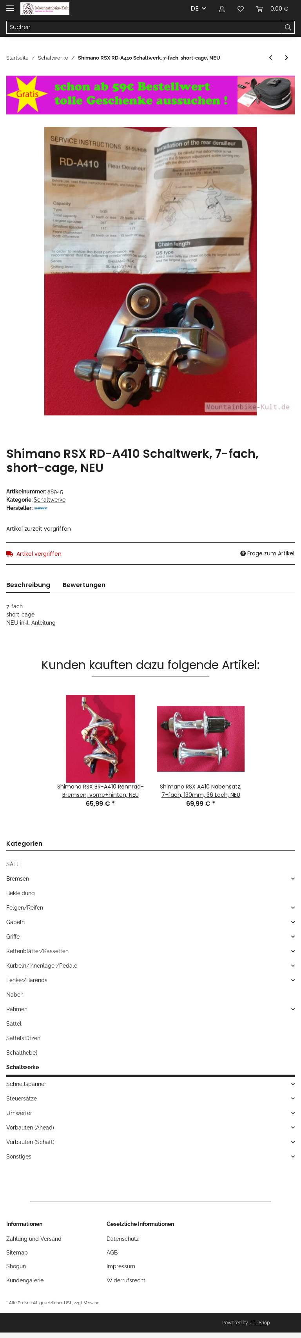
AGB (112, 1252)
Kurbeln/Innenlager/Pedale (41, 966)
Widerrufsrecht (126, 1280)
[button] (221, 8)
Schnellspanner (26, 1084)
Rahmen (16, 1009)
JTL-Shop (259, 1322)
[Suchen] (144, 27)
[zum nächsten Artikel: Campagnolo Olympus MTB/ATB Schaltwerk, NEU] (287, 57)
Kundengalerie (25, 1280)
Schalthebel (21, 1053)
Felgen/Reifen (24, 908)
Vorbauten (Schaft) (30, 1142)
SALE (13, 864)
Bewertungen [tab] (84, 584)
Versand (92, 1302)
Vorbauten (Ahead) (30, 1127)
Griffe (13, 937)
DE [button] (194, 8)
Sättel (14, 1024)
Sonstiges (18, 1156)
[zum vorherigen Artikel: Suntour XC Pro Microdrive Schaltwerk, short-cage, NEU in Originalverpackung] (271, 57)
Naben (15, 995)
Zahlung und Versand (34, 1239)
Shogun (16, 1266)
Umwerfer (19, 1113)
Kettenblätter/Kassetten (37, 951)
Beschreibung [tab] (28, 584)
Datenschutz (123, 1239)
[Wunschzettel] (240, 8)
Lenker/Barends (26, 980)
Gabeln (15, 922)
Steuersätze (21, 1098)
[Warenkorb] (272, 8)
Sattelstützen (23, 1038)
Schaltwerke (49, 500)
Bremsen (17, 879)
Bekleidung (20, 893)
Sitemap (17, 1252)
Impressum (121, 1266)
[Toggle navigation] (10, 5)
